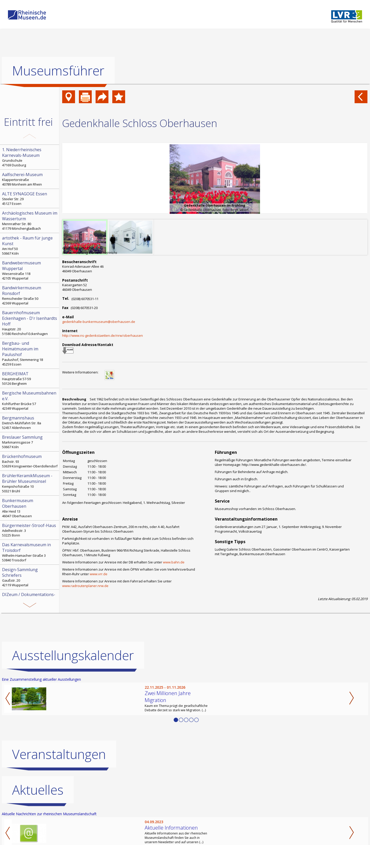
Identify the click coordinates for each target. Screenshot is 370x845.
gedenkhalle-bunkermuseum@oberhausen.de (98, 321)
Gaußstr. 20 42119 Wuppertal (30, 577)
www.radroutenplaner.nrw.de (85, 585)
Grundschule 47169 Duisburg (30, 157)
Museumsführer (58, 70)
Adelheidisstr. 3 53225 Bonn (30, 530)
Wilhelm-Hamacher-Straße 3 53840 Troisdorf (30, 552)
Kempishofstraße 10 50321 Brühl (30, 483)
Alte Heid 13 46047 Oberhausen (30, 508)
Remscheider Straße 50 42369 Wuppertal (30, 295)
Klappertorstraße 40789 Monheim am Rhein (30, 179)
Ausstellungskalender (73, 655)
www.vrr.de (98, 574)
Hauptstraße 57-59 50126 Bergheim (30, 378)
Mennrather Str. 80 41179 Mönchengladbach (30, 220)
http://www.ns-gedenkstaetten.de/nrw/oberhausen (102, 335)
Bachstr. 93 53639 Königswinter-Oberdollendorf (30, 461)
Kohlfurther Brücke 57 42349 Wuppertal (30, 400)
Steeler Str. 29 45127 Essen (30, 198)
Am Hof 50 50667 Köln (30, 245)
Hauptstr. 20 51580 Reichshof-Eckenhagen (30, 323)
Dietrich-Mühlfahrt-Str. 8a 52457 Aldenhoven (30, 422)
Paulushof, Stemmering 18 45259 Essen (30, 353)
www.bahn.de (173, 562)
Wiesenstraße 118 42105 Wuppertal (30, 270)
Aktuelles (37, 790)
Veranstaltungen (59, 754)
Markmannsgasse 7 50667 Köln (30, 441)
